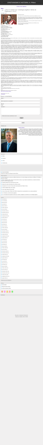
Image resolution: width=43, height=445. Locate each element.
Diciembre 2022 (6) (5, 246)
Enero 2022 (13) (4, 264)
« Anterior (18, 6)
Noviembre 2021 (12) (5, 267)
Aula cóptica (4, 279)
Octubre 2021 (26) (4, 269)
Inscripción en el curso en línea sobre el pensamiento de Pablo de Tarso (12, 182)
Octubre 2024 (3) (4, 210)
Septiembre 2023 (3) (5, 231)
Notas (3, 155)
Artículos (3, 157)
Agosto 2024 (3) (4, 213)
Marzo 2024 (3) (4, 221)
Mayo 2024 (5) (4, 218)
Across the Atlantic (4, 171)
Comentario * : (3, 106)
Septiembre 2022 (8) (5, 251)
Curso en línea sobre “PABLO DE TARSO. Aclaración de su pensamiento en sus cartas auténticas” (16, 187)
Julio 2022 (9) (4, 254)
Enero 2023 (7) (4, 244)
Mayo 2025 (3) (4, 198)
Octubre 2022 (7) (4, 249)
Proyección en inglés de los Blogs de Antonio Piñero (9, 172)
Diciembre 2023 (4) (5, 226)
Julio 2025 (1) (4, 195)
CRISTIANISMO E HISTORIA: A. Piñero (21, 2)
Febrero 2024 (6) (4, 223)
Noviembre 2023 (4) (5, 228)
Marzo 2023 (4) (4, 241)
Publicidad (2, 289)
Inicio (21, 6)
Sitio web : (2, 103)
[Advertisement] (21, 299)
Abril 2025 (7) (4, 200)
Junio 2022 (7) (4, 256)
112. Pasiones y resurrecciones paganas (7, 189)
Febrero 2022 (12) (4, 262)
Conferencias (4, 162)
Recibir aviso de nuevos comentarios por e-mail (9, 115)
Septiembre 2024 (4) (5, 211)
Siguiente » (24, 6)
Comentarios (3, 93)
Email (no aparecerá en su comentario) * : (7, 100)
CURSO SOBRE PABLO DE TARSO (7, 184)
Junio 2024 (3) (4, 216)
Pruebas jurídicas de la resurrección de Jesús (8, 179)
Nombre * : (2, 97)
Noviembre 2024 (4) (5, 208)
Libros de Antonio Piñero (5, 282)
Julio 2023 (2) (4, 234)
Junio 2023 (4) (4, 236)
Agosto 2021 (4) (4, 272)
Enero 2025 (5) (4, 205)
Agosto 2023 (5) (4, 233)
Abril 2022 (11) (4, 259)
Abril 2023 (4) (4, 239)
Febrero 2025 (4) (4, 203)
